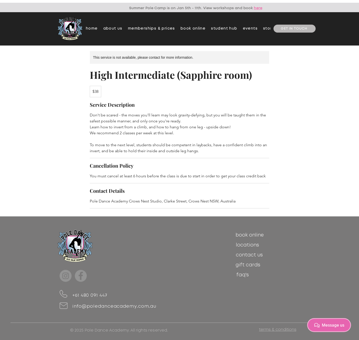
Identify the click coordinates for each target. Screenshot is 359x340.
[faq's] (242, 275)
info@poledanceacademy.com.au (114, 306)
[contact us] (249, 255)
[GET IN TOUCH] (294, 29)
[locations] (247, 245)
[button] (151, 29)
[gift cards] (247, 265)
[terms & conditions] (277, 329)
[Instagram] (66, 276)
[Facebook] (81, 276)
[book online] (249, 235)
